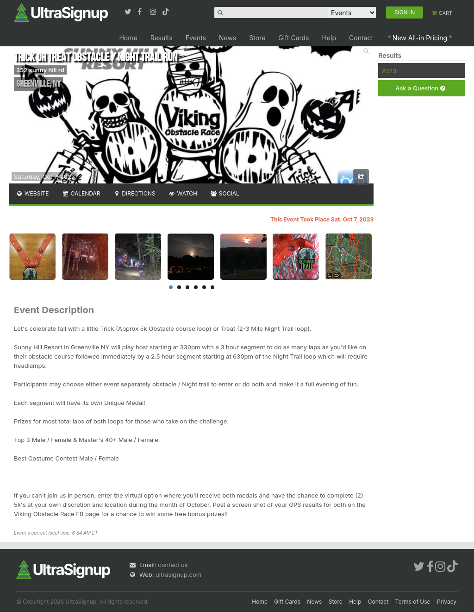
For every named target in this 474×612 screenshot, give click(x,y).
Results (161, 38)
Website (32, 193)
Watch (182, 193)
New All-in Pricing (420, 38)
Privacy (446, 601)
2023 (388, 71)
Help (329, 38)
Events (196, 38)
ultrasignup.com (178, 574)
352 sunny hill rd (40, 70)
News (227, 38)
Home (128, 38)
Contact (361, 38)
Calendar (81, 193)
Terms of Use (412, 601)
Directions (134, 193)
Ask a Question (420, 88)
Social (224, 193)
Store (257, 38)
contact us (172, 564)
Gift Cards (293, 38)
